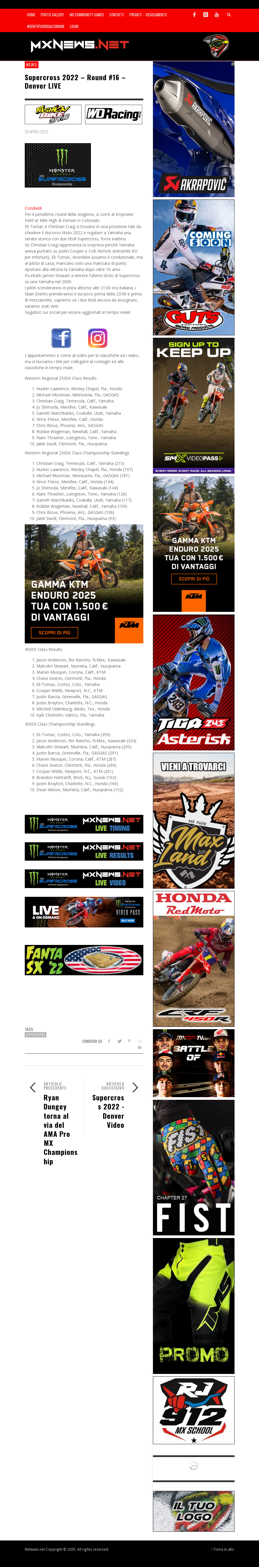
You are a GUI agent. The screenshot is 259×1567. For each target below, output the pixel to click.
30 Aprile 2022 (36, 131)
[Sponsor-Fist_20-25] (194, 1167)
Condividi (33, 208)
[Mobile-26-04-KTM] (84, 583)
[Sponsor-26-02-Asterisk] (194, 681)
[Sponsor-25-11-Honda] (194, 958)
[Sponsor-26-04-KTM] (194, 543)
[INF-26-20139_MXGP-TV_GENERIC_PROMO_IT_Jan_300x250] (194, 1063)
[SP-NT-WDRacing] (113, 114)
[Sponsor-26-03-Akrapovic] (194, 129)
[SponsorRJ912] (194, 1409)
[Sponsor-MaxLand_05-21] (194, 820)
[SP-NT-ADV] (194, 1511)
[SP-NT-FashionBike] (53, 114)
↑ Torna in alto (223, 1549)
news (31, 64)
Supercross (35, 1034)
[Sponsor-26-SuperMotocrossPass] (194, 405)
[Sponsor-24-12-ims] (194, 1305)
